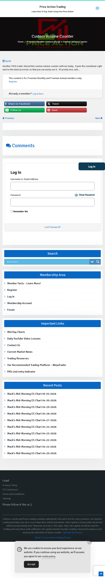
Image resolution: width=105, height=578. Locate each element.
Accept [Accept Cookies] (31, 564)
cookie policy (48, 556)
